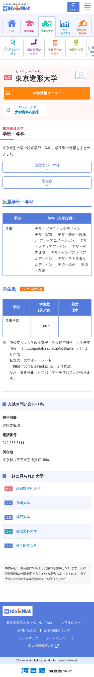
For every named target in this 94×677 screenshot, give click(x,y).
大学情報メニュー (47, 93)
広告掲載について (57, 630)
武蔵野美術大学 (28, 488)
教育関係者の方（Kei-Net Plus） (30, 622)
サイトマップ (28, 638)
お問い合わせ (27, 630)
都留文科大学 (26, 531)
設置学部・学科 (47, 165)
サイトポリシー (57, 638)
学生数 (47, 181)
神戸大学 (23, 517)
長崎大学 (23, 503)
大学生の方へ (71, 622)
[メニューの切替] (87, 7)
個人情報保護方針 (41, 646)
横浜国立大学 (26, 546)
